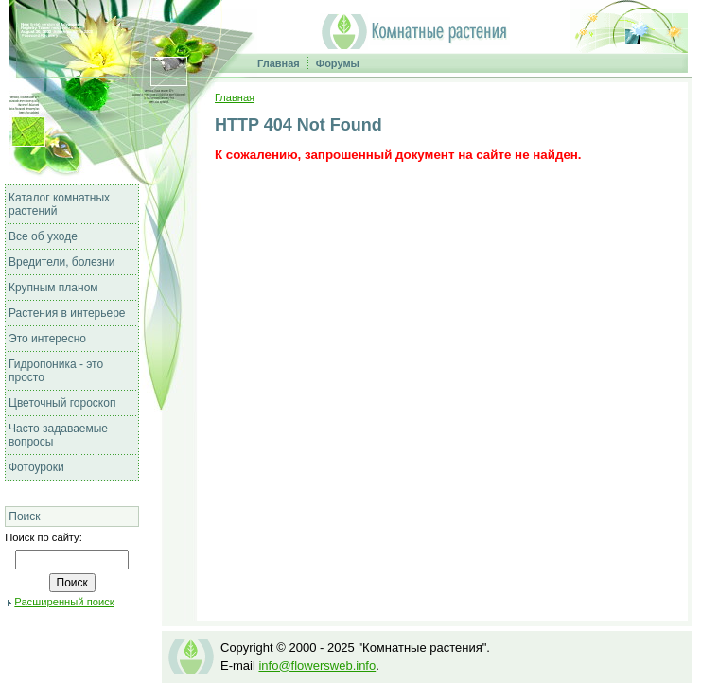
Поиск (24, 516)
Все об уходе (43, 236)
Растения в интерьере (67, 313)
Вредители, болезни (61, 262)
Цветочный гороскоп (62, 403)
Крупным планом (53, 287)
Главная (278, 63)
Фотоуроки (36, 467)
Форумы (337, 63)
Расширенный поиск (64, 601)
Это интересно (47, 338)
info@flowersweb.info (317, 665)
